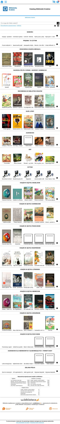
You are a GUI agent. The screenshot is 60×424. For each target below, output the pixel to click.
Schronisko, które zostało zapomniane (37, 385)
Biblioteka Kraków (30, 17)
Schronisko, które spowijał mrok (26, 392)
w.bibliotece (37, 403)
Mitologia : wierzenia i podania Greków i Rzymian (19, 381)
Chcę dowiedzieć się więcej (22, 422)
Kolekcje (19, 25)
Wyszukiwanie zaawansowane (8, 25)
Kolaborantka (23, 393)
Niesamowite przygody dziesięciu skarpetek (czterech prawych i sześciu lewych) (45, 381)
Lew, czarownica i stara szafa (16, 380)
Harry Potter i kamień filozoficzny (17, 385)
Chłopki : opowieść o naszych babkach (37, 380)
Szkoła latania (13, 384)
